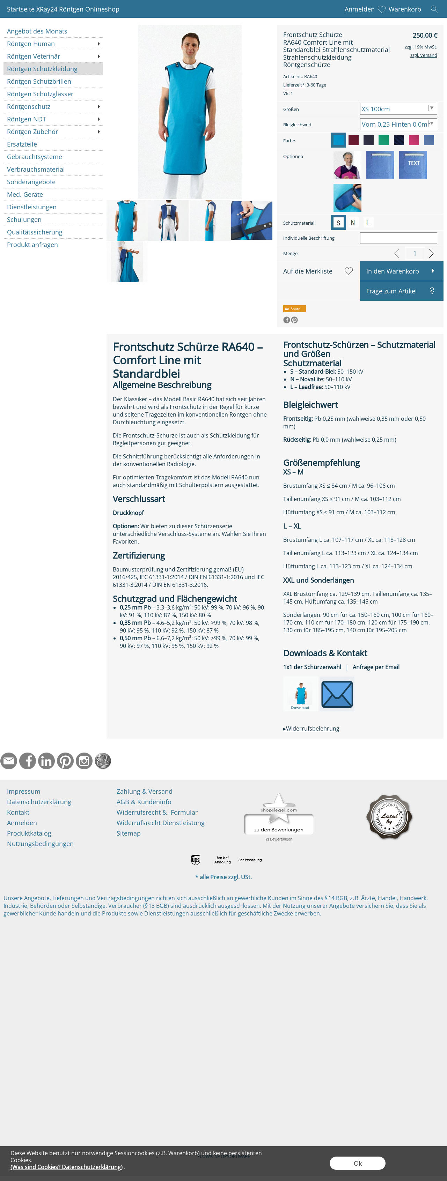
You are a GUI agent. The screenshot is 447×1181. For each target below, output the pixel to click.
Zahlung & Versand (145, 791)
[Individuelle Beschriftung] (398, 238)
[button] (434, 9)
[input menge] (414, 253)
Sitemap (129, 833)
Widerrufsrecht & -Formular (157, 812)
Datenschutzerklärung (39, 802)
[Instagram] (84, 761)
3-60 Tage (304, 85)
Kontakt (18, 812)
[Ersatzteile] (53, 144)
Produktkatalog (29, 833)
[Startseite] (103, 761)
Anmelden (360, 9)
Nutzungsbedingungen (40, 843)
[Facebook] (27, 761)
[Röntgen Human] (53, 43)
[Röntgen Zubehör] (53, 131)
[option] (338, 140)
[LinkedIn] (46, 761)
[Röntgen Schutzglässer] (53, 94)
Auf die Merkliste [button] (307, 271)
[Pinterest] (65, 761)
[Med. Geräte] (53, 194)
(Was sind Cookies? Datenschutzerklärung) (66, 1167)
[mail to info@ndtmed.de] (8, 761)
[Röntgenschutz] (53, 106)
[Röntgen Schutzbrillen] (53, 81)
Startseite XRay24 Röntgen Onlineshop (63, 9)
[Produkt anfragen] (53, 244)
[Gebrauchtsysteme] (53, 156)
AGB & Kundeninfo (144, 802)
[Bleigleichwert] (398, 124)
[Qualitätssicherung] (53, 232)
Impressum (24, 791)
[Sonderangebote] (53, 181)
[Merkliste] (381, 9)
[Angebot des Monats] (53, 31)
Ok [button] (358, 1163)
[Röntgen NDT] (53, 119)
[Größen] (398, 108)
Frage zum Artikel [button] (391, 291)
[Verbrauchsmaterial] (53, 169)
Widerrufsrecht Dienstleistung (161, 823)
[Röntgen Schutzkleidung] (53, 68)
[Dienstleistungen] (53, 207)
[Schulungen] (53, 219)
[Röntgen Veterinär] (53, 56)
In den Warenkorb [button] (392, 271)
